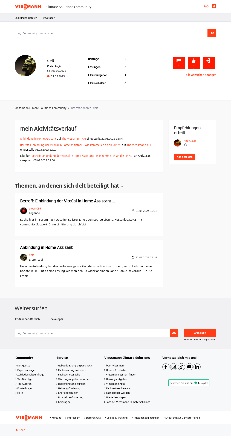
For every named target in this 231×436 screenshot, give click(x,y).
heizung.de (64, 402)
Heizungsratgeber (116, 379)
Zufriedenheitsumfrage (30, 374)
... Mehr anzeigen (146, 224)
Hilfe (20, 392)
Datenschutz (93, 417)
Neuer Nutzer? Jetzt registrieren (200, 339)
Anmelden (214, 6)
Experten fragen (26, 370)
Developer (49, 17)
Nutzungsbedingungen (146, 417)
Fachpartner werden (118, 392)
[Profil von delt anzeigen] (31, 255)
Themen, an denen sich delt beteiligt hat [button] (67, 186)
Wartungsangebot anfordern (74, 379)
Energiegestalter (68, 392)
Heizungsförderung (69, 388)
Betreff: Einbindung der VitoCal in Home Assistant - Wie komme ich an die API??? (70, 145)
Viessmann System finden (121, 374)
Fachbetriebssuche (69, 374)
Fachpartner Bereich (118, 388)
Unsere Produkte (116, 370)
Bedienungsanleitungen (71, 383)
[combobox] (115, 33)
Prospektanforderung (70, 397)
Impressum (73, 417)
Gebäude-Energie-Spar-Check (75, 365)
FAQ (206, 6)
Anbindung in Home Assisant (38, 138)
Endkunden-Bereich (26, 17)
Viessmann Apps (115, 383)
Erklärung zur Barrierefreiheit (182, 417)
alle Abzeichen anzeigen (201, 75)
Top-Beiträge (24, 379)
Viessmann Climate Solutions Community (41, 108)
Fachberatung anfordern (72, 370)
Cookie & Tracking (117, 417)
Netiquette (23, 365)
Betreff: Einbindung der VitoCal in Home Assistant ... (67, 201)
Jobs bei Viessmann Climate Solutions (128, 402)
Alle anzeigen (184, 157)
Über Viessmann (115, 365)
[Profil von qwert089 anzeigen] (35, 208)
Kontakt (56, 417)
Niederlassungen (116, 397)
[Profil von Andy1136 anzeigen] (190, 140)
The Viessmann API (74, 138)
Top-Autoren (24, 383)
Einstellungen (25, 388)
